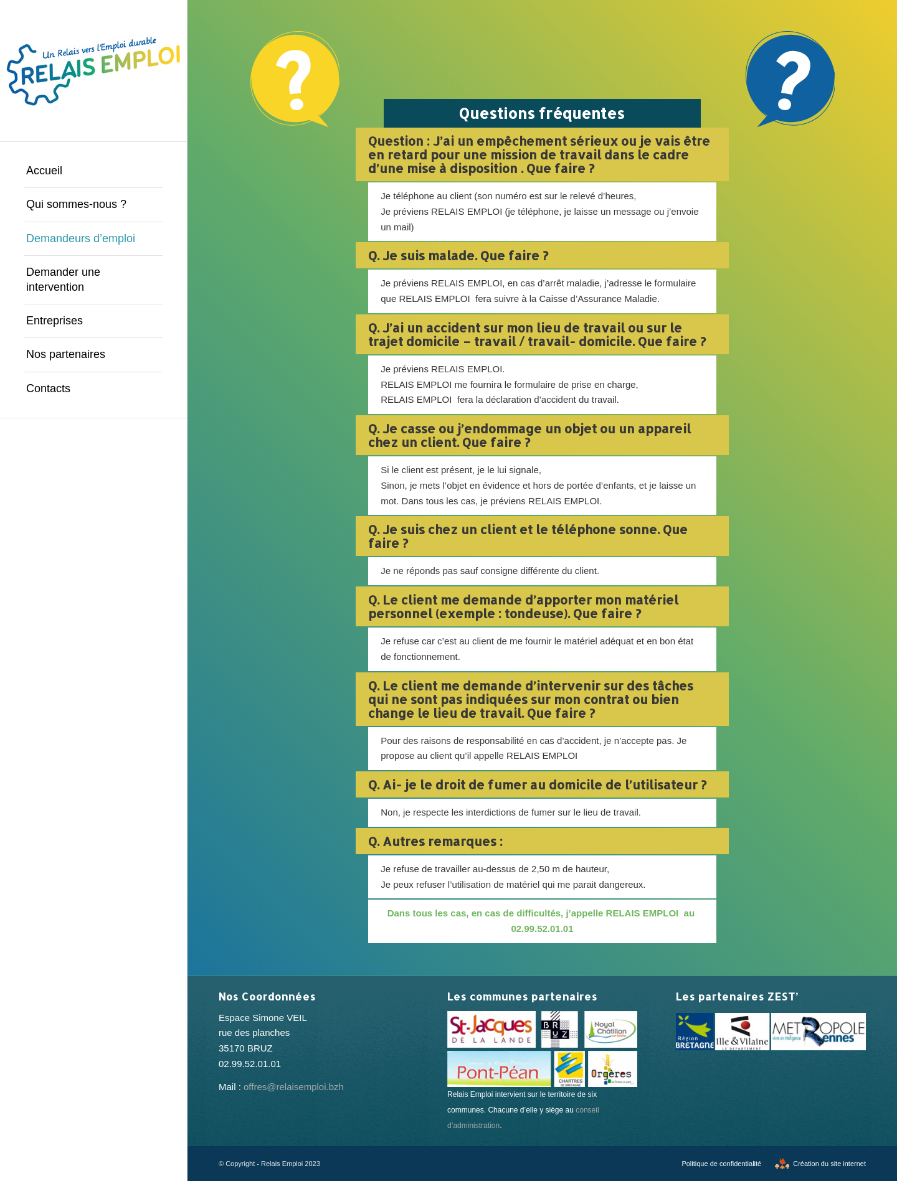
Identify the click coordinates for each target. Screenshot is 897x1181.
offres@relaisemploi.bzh (294, 1086)
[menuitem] (93, 171)
